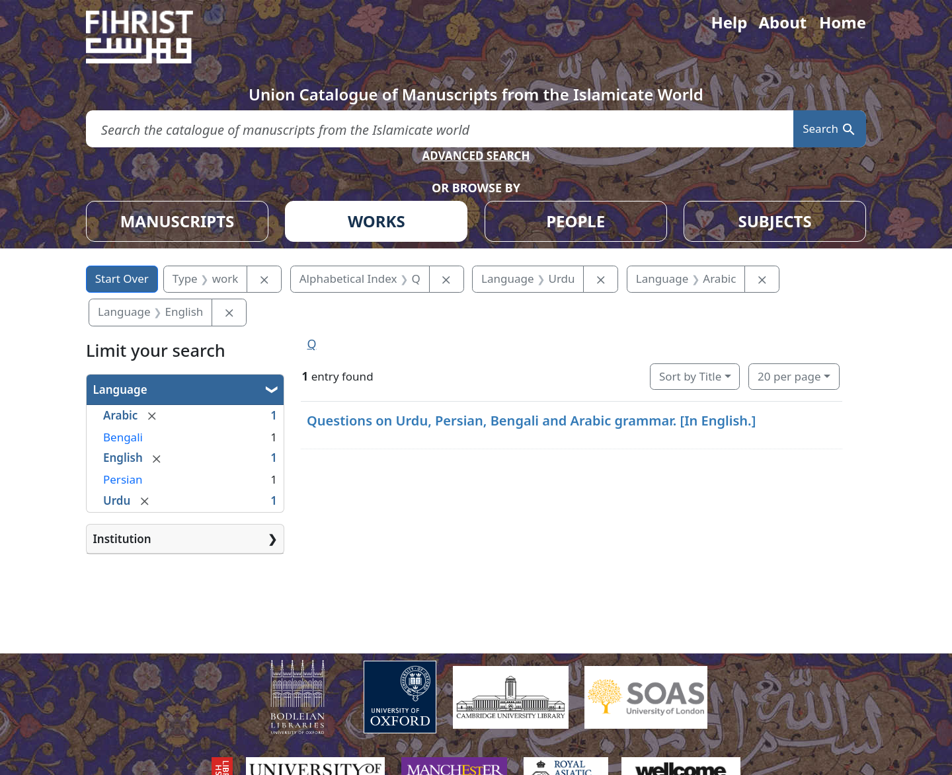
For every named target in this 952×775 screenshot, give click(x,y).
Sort (690, 376)
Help (729, 22)
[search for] (439, 129)
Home (842, 22)
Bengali (123, 437)
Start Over (122, 278)
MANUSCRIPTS (177, 221)
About (782, 22)
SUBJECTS (774, 221)
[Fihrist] (152, 37)
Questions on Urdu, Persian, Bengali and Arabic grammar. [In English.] (531, 420)
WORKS (376, 221)
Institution (122, 538)
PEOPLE (575, 221)
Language (120, 389)
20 (789, 376)
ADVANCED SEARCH (476, 155)
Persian (122, 479)
